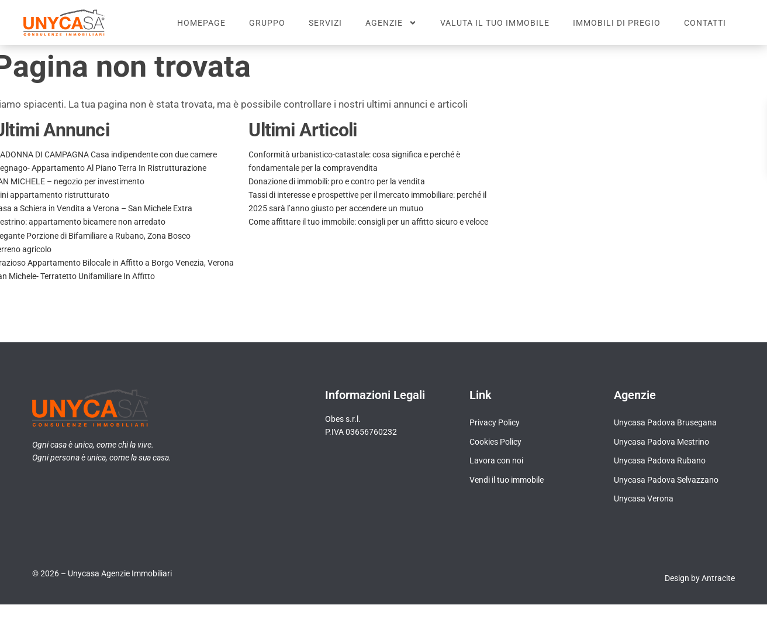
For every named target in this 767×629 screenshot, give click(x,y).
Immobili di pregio (617, 23)
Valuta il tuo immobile (495, 23)
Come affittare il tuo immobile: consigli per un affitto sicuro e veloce (368, 233)
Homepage (201, 23)
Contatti (705, 23)
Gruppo (267, 23)
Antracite (718, 589)
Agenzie (391, 23)
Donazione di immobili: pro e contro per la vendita (336, 192)
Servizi (325, 23)
